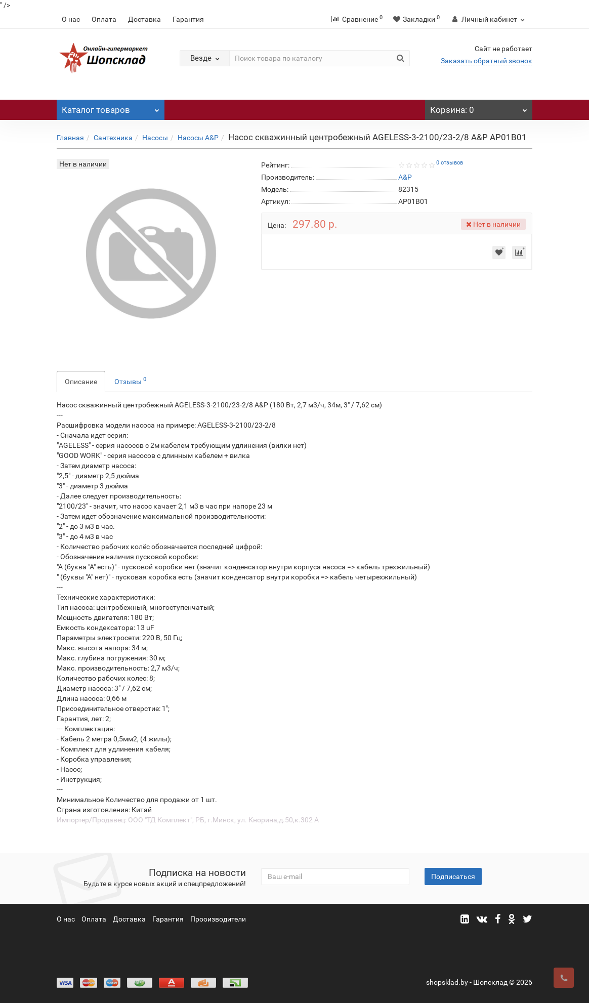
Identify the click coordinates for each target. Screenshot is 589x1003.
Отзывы (130, 380)
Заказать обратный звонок (486, 61)
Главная (70, 138)
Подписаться (453, 876)
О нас (71, 19)
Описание (81, 382)
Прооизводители (218, 919)
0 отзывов (449, 162)
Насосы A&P (198, 138)
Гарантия (188, 19)
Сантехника (113, 138)
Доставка (144, 19)
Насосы (155, 138)
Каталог (110, 107)
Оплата (104, 19)
